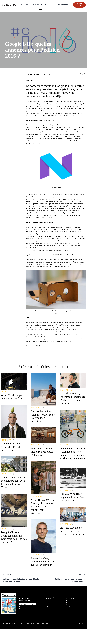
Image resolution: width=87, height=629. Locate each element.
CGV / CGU (12, 623)
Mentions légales (5, 623)
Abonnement (46, 623)
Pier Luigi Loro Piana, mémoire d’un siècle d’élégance (43, 451)
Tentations (23, 5)
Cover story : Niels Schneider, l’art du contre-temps (11, 447)
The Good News (61, 5)
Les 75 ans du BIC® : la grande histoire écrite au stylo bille (73, 497)
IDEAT (76, 623)
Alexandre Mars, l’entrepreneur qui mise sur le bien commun (43, 561)
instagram (69, 605)
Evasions (35, 5)
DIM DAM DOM (82, 623)
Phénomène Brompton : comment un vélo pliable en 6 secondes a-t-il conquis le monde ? (73, 455)
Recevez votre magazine (27, 604)
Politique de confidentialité (22, 623)
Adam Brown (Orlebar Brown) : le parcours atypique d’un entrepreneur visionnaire (43, 507)
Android (45, 127)
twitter (68, 603)
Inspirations (46, 5)
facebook (69, 601)
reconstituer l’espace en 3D (64, 262)
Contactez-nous (38, 623)
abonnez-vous (80, 5)
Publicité (32, 623)
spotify (68, 607)
